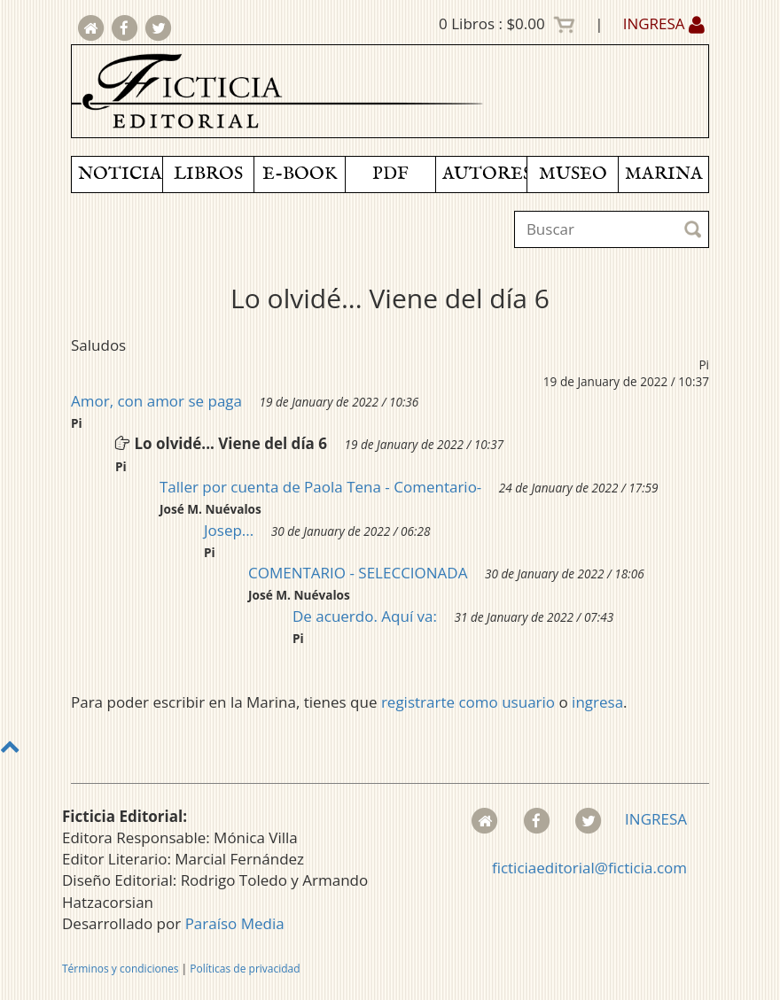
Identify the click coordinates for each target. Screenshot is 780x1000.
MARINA (664, 174)
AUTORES (484, 174)
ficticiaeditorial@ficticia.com (589, 867)
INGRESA (664, 23)
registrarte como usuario (468, 702)
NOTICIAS (120, 174)
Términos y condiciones (120, 968)
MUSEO (573, 174)
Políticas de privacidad (245, 968)
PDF (390, 174)
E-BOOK (299, 174)
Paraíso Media (235, 923)
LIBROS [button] (208, 174)
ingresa (597, 702)
